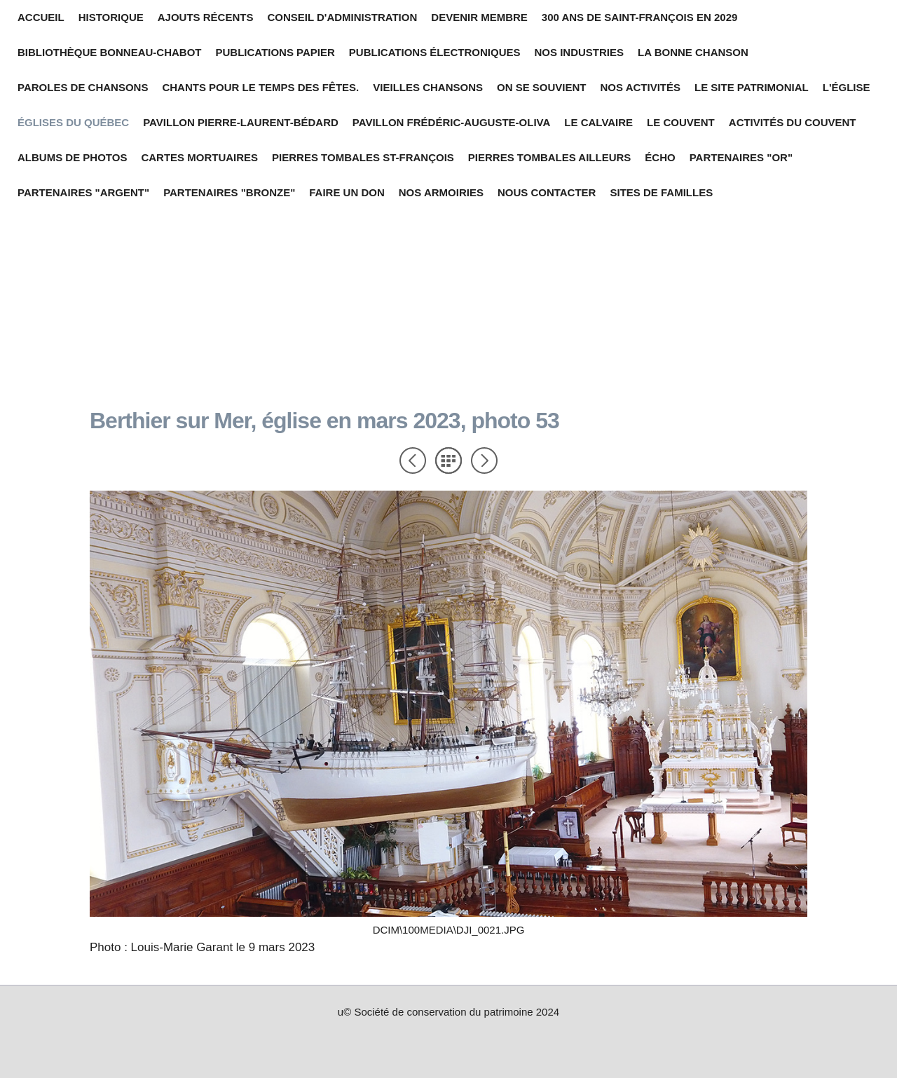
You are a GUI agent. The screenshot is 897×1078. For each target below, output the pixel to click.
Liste (448, 460)
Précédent (412, 460)
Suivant (484, 460)
